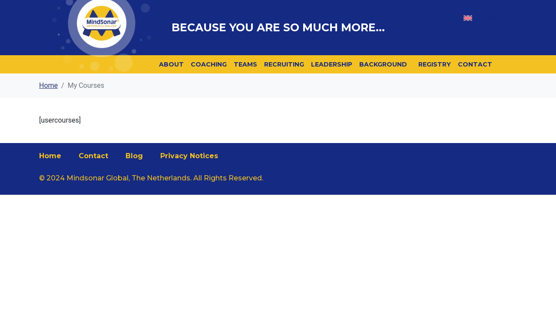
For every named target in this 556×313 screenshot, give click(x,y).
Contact (475, 64)
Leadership (331, 64)
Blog (134, 156)
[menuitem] (480, 18)
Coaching (209, 64)
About (171, 64)
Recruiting (284, 64)
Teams (245, 64)
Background (383, 64)
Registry (434, 64)
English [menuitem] (486, 18)
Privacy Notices (189, 156)
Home (50, 156)
